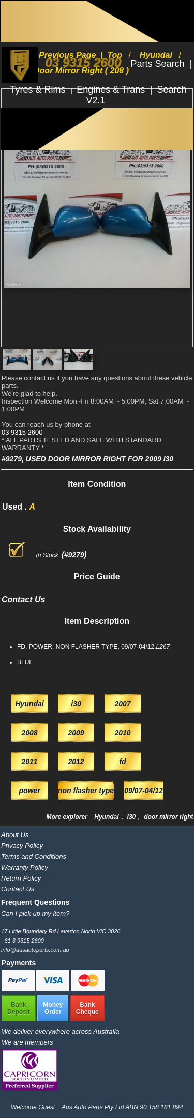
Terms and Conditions (33, 856)
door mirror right (168, 817)
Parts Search (158, 63)
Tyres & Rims (39, 89)
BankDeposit (18, 1008)
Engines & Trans (112, 89)
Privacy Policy (22, 845)
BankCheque (87, 1008)
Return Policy (21, 878)
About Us (14, 835)
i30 (132, 817)
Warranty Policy (24, 867)
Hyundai (107, 817)
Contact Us (17, 889)
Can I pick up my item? (35, 913)
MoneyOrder (53, 1008)
